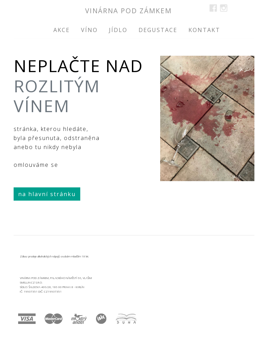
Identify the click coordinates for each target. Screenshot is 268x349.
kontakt (204, 30)
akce (61, 30)
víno (89, 30)
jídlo (118, 30)
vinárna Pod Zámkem (128, 10)
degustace (158, 30)
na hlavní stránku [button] (47, 194)
